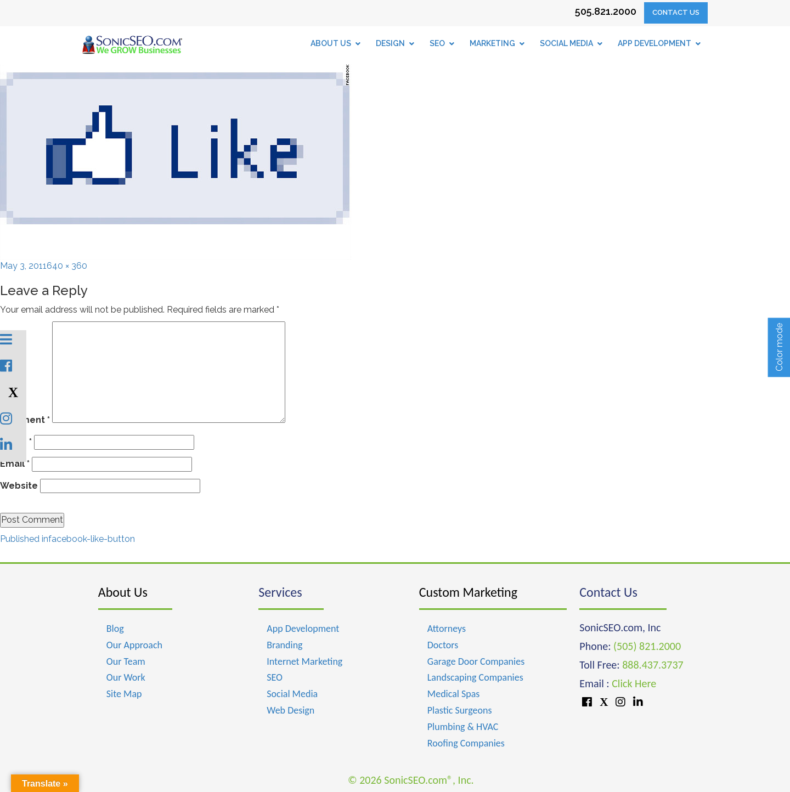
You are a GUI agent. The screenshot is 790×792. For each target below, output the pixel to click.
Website (19, 485)
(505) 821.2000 (647, 646)
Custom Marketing (468, 592)
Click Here (634, 683)
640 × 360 (67, 266)
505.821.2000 (605, 11)
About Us (123, 592)
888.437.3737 (652, 664)
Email (15, 464)
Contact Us (675, 12)
